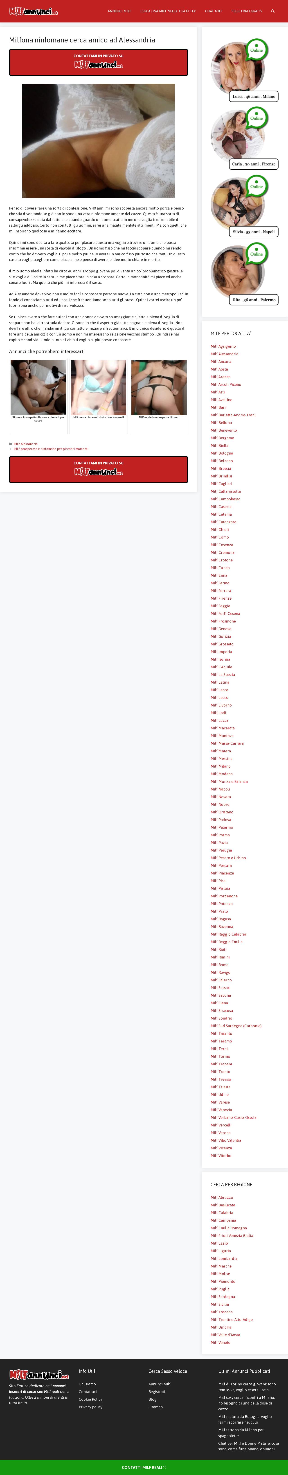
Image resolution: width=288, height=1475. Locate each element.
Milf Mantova (222, 735)
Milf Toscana (222, 1312)
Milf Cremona (222, 552)
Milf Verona (221, 1133)
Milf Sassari (220, 987)
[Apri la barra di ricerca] (273, 11)
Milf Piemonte (223, 1281)
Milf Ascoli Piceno (226, 384)
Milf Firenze (221, 598)
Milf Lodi (218, 713)
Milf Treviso (221, 1079)
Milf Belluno (221, 422)
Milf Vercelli (221, 1125)
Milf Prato (219, 911)
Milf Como (220, 537)
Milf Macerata (223, 728)
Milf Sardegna (223, 1296)
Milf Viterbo (221, 1155)
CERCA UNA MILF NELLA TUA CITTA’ (168, 11)
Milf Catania (221, 514)
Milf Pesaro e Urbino (228, 858)
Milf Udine (220, 1094)
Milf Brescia (221, 468)
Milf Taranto (221, 1033)
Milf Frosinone (223, 621)
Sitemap (155, 1407)
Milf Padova (221, 819)
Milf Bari (218, 407)
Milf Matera (221, 751)
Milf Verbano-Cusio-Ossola (233, 1117)
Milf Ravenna (222, 926)
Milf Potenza (222, 903)
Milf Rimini (220, 957)
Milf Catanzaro (223, 522)
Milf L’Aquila (221, 667)
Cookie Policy (90, 1399)
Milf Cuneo (220, 567)
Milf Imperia (221, 651)
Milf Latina (220, 682)
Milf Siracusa (222, 1010)
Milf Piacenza (222, 873)
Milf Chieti (220, 529)
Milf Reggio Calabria (228, 934)
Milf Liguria (221, 1251)
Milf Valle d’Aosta (225, 1335)
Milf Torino (220, 1056)
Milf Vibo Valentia (226, 1140)
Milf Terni (219, 1049)
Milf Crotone (222, 560)
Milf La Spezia (223, 674)
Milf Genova (221, 629)
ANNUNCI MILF (119, 11)
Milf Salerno (221, 980)
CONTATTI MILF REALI (144, 1467)
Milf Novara (221, 797)
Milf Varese (220, 1102)
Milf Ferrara (221, 590)
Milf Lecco (219, 697)
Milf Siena (219, 1003)
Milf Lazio (219, 1243)
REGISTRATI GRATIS (247, 11)
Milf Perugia (221, 850)
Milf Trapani (221, 1064)
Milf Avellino (221, 399)
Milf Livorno (221, 705)
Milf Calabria (222, 1212)
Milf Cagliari (221, 483)
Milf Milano (221, 766)
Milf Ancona (221, 361)
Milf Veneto (220, 1342)
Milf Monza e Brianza (229, 781)
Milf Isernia (220, 659)
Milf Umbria (221, 1327)
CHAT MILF (214, 11)
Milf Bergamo (222, 438)
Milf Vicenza (221, 1148)
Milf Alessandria (26, 444)
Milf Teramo (221, 1041)
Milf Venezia (221, 1110)
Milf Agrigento (223, 346)
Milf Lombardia (224, 1258)
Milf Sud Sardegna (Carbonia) (236, 1026)
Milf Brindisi (221, 476)
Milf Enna (219, 575)
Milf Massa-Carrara (227, 743)
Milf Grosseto (222, 644)
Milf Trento (220, 1071)
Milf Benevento (224, 430)
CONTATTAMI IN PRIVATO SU (99, 62)
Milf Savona (221, 995)
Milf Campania (223, 1220)
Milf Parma (220, 835)
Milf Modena (222, 774)
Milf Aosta (219, 369)
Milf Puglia (220, 1289)
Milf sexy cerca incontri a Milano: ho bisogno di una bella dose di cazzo (246, 1403)
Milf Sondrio (221, 1018)
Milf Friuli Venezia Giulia (232, 1235)
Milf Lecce (219, 690)
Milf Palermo (222, 827)
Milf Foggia (220, 606)
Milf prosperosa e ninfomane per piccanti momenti (51, 449)
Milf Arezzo (221, 377)
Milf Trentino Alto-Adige (232, 1319)
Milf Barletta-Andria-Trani (233, 415)
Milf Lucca (219, 720)
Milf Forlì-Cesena (225, 613)
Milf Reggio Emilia (227, 942)
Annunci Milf (159, 1384)
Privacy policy (90, 1407)
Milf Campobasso (226, 499)
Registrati (156, 1391)
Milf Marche (221, 1266)
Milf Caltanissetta (226, 491)
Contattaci (88, 1391)
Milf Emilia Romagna (229, 1228)
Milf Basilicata (223, 1205)
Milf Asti (218, 392)
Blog (152, 1399)
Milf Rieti (218, 949)
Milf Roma (219, 965)
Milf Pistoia (220, 888)
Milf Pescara (221, 865)
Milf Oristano (222, 812)
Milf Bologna (222, 453)
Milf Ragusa (221, 919)
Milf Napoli (220, 789)
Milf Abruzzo (222, 1197)
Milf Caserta (221, 506)
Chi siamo (87, 1384)
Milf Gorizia (221, 636)
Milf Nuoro (220, 804)
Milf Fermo (220, 583)
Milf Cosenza (222, 545)
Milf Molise (220, 1274)
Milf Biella (219, 445)
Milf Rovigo (220, 972)
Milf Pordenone (224, 896)
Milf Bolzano (222, 461)
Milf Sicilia (220, 1304)
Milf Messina (221, 758)
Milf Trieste (220, 1087)
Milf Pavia (219, 842)
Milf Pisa (218, 881)
